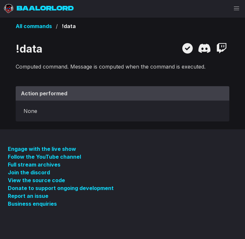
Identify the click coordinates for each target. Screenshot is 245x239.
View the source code (36, 180)
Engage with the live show (42, 149)
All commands (34, 26)
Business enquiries (32, 203)
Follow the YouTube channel (44, 156)
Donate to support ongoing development (61, 188)
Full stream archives (34, 164)
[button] (236, 8)
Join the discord (29, 172)
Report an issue (28, 196)
